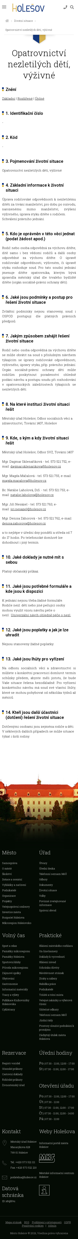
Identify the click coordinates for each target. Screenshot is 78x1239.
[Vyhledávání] (72, 7)
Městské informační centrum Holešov (56, 1174)
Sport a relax (9, 945)
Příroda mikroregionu (15, 967)
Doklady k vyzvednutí (52, 956)
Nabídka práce (47, 984)
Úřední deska (47, 868)
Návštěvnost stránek (51, 973)
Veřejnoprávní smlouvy (16, 906)
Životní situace (23, 20)
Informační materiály (15, 989)
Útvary (43, 863)
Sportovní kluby (11, 962)
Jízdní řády (46, 1020)
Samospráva (9, 863)
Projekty (7, 901)
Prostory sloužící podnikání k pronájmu (56, 1027)
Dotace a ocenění (12, 879)
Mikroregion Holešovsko (16, 923)
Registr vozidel (11, 1063)
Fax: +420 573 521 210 (23, 1167)
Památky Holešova (13, 956)
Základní (8, 98)
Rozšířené (25, 98)
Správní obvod (47, 910)
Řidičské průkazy (12, 1079)
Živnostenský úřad (13, 1085)
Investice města (11, 912)
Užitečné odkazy (49, 1009)
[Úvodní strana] (7, 20)
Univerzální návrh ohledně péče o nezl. (41, 615)
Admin (52, 1225)
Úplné (39, 98)
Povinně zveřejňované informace (52, 903)
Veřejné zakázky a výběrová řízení (55, 1002)
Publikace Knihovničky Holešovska (15, 1002)
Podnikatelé (9, 890)
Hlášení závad (47, 962)
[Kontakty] (65, 7)
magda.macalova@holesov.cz (24, 480)
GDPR (67, 1222)
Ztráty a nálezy (48, 978)
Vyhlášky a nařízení (14, 884)
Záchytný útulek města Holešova (52, 1036)
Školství (7, 874)
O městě (7, 868)
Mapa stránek (13, 1222)
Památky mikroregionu (16, 951)
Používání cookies (33, 1225)
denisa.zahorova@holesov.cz (24, 523)
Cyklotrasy (8, 1009)
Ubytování (8, 978)
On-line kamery (48, 951)
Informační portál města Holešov (53, 1145)
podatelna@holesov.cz (23, 1177)
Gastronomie (10, 984)
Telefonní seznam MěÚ (53, 874)
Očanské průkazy (12, 1068)
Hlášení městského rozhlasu (56, 945)
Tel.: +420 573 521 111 (22, 1162)
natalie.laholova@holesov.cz (32, 495)
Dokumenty (46, 884)
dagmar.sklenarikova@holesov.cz (35, 466)
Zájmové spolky (11, 973)
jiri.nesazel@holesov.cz (28, 509)
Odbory (43, 879)
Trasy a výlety (10, 994)
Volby (42, 895)
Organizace (9, 895)
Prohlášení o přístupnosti (47, 1222)
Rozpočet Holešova (13, 917)
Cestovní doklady (12, 1074)
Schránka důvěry (49, 967)
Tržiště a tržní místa (51, 994)
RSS (26, 1222)
